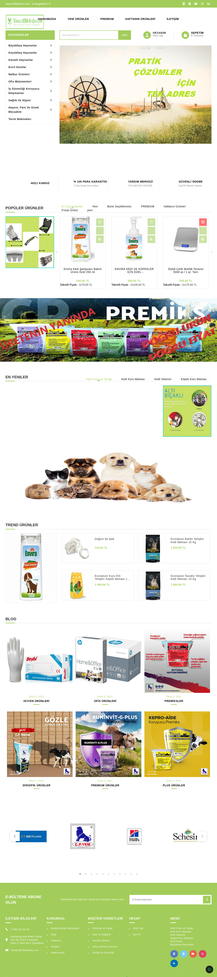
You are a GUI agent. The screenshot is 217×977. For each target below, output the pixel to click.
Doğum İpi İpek (104, 538)
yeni (90, 210)
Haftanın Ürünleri (140, 18)
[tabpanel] (31, 836)
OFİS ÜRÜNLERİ (105, 701)
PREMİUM (147, 206)
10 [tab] (131, 870)
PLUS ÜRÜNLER (174, 785)
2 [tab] (86, 870)
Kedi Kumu (176, 941)
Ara (124, 35)
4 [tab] (97, 870)
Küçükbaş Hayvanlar (23, 52)
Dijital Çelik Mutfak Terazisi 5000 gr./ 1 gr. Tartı (186, 270)
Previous (57, 252)
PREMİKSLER (174, 701)
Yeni (95, 206)
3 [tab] (91, 870)
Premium (107, 18)
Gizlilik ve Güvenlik (103, 952)
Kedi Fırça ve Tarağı (99, 379)
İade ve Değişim (101, 934)
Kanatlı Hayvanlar (21, 59)
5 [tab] (103, 870)
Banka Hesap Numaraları (65, 928)
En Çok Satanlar (72, 206)
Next (211, 252)
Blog (53, 934)
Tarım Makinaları (20, 119)
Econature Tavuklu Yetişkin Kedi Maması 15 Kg (188, 577)
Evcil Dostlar (17, 67)
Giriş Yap (138, 928)
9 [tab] (126, 870)
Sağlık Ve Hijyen (20, 100)
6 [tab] (108, 870)
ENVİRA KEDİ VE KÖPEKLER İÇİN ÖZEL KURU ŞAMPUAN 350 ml (134, 270)
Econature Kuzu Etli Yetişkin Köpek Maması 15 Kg (112, 577)
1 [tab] (80, 870)
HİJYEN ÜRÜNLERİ (36, 701)
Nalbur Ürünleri (19, 74)
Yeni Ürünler (78, 18)
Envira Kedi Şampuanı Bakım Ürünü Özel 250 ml (83, 270)
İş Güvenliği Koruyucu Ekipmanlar (24, 91)
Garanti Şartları (101, 940)
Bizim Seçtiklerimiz (119, 206)
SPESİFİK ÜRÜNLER (36, 785)
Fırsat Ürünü (70, 210)
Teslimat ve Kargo (102, 928)
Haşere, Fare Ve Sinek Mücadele (24, 109)
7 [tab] (114, 870)
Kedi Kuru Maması (133, 379)
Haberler (55, 940)
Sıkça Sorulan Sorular (104, 946)
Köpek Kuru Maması (194, 379)
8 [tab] (120, 870)
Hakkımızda (47, 18)
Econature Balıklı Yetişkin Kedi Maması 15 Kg (187, 540)
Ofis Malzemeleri (20, 81)
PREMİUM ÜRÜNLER (105, 785)
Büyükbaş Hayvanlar (23, 45)
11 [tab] (137, 870)
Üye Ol (137, 934)
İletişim (173, 18)
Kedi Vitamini (162, 379)
